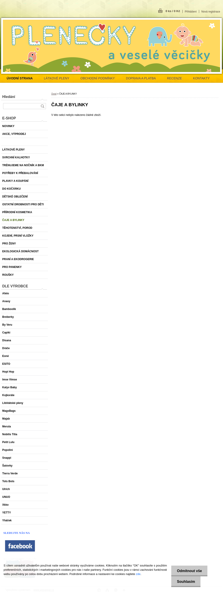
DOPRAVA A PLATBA (141, 78)
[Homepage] (19, 78)
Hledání (8, 97)
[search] (42, 106)
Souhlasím (186, 581)
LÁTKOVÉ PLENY (56, 78)
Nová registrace (210, 11)
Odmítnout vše (189, 571)
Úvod (53, 94)
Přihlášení (191, 11)
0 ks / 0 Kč (172, 11)
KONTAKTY (201, 78)
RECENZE (174, 78)
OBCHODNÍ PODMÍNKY (98, 78)
